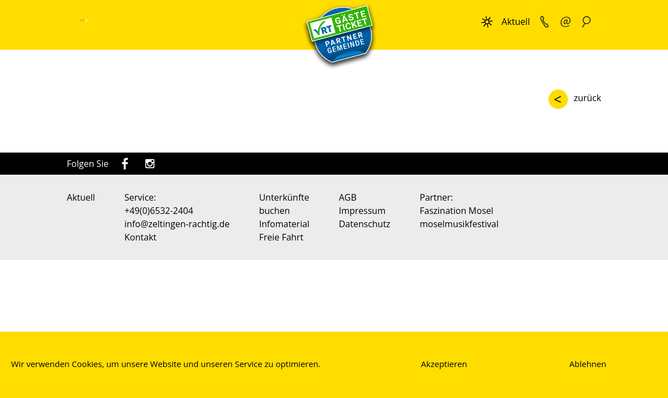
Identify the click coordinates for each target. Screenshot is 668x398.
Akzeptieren (444, 363)
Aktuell (516, 21)
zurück (587, 98)
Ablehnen (588, 363)
